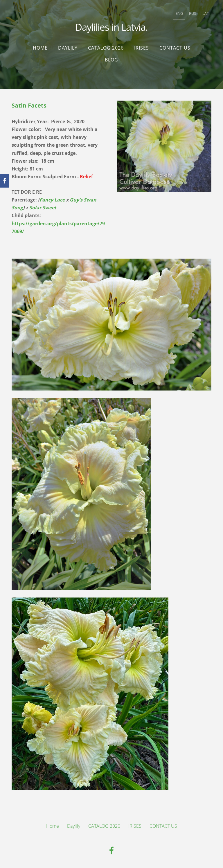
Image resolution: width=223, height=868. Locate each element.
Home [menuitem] (40, 48)
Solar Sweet (42, 207)
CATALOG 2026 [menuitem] (106, 48)
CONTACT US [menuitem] (174, 48)
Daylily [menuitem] (68, 48)
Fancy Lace (52, 200)
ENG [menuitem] (179, 13)
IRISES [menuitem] (141, 48)
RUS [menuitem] (192, 13)
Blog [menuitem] (111, 60)
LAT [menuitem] (205, 13)
